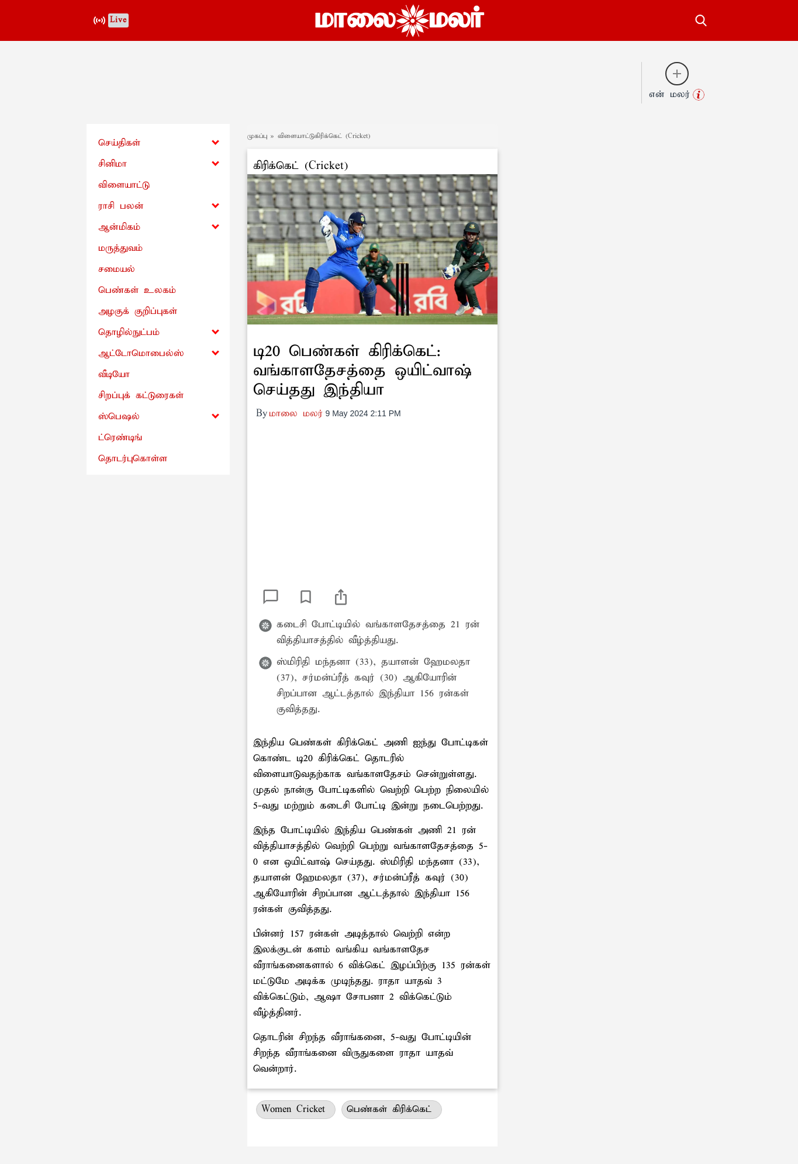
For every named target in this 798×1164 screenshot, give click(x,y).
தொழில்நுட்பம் (129, 332)
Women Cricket (295, 1109)
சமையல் (116, 269)
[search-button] (701, 19)
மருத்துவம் (120, 248)
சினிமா (112, 164)
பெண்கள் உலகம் (137, 290)
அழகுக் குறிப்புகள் (137, 311)
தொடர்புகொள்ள (132, 458)
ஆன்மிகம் (119, 227)
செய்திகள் (119, 142)
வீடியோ (114, 374)
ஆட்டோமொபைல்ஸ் (141, 353)
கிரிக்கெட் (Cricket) (300, 165)
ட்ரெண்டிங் (120, 437)
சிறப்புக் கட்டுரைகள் (141, 395)
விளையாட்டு (124, 185)
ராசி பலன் (121, 206)
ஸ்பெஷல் (119, 416)
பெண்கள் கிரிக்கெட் (392, 1109)
